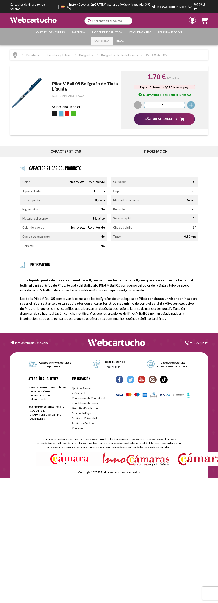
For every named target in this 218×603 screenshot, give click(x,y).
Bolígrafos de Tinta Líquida (119, 55)
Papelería (78, 32)
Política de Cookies (83, 423)
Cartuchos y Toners (50, 32)
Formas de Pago (81, 413)
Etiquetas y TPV (140, 32)
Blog (120, 40)
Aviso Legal (78, 393)
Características (66, 151)
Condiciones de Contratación (89, 398)
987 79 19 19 (199, 343)
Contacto (77, 428)
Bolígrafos (86, 55)
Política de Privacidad (84, 418)
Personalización (170, 32)
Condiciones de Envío (85, 403)
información (156, 151)
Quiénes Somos (81, 388)
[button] (164, 119)
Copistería (101, 40)
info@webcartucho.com (31, 343)
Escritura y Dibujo (59, 55)
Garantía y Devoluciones (86, 408)
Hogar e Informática (107, 32)
